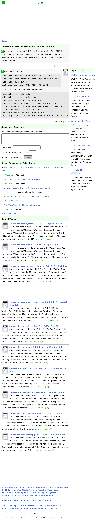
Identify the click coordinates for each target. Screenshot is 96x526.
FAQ (47, 511)
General (64, 490)
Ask (52, 503)
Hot (10, 503)
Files (47, 508)
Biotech (25, 511)
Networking (17, 495)
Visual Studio (21, 498)
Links (11, 511)
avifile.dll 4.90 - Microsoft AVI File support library (26, 199)
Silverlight (34, 495)
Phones (33, 511)
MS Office (6, 495)
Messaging (41, 492)
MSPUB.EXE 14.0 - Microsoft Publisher (22, 207)
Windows (29, 508)
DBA (22, 508)
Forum (54, 511)
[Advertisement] (35, 22)
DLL (42, 508)
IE (2, 492)
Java (10, 492)
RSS (41, 503)
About (16, 503)
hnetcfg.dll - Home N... (81, 145)
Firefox (55, 490)
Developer (13, 508)
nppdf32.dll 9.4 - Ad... (81, 96)
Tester (4, 508)
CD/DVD (47, 490)
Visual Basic (7, 498)
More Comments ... (10, 216)
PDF (26, 495)
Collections (25, 503)
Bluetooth (30, 490)
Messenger (52, 492)
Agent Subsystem (15, 490)
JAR (37, 508)
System (52, 495)
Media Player (28, 492)
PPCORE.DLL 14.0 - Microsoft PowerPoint (23, 182)
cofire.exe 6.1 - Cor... (80, 121)
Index (34, 503)
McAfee (17, 492)
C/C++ (39, 490)
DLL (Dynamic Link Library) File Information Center (27, 190)
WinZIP (49, 498)
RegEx (4, 511)
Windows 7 (40, 498)
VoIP (31, 498)
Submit (28, 159)
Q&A (17, 511)
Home (4, 41)
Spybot (44, 495)
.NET (3, 490)
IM (6, 492)
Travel (41, 511)
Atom (46, 503)
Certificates (57, 508)
